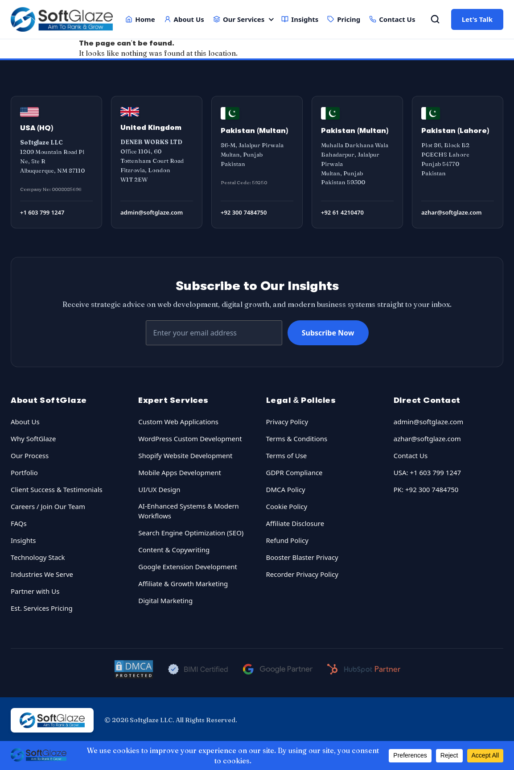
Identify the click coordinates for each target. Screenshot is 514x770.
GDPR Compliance (294, 472)
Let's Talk (477, 19)
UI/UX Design (159, 489)
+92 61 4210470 (342, 212)
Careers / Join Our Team (48, 506)
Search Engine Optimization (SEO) (190, 532)
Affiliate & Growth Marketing (183, 583)
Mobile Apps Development (179, 472)
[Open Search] (435, 19)
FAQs (19, 523)
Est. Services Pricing (42, 608)
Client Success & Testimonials (57, 489)
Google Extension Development (187, 566)
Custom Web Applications (178, 421)
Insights (299, 19)
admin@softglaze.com (151, 212)
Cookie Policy (287, 506)
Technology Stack (38, 557)
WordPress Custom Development (190, 438)
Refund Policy (287, 540)
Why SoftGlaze (33, 438)
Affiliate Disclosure (295, 523)
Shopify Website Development (185, 455)
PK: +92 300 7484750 (426, 489)
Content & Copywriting (174, 549)
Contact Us (392, 19)
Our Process (30, 455)
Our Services (238, 19)
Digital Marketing (165, 600)
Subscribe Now (328, 333)
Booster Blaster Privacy (302, 557)
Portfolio (24, 472)
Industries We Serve (42, 574)
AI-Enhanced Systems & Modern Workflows (188, 511)
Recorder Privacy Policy (302, 574)
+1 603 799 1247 (42, 212)
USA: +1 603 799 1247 (427, 472)
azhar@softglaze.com (451, 212)
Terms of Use (286, 455)
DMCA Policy (285, 489)
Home (140, 19)
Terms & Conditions (297, 438)
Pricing (343, 19)
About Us (184, 19)
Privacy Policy (287, 421)
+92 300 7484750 (244, 212)
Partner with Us (35, 591)
